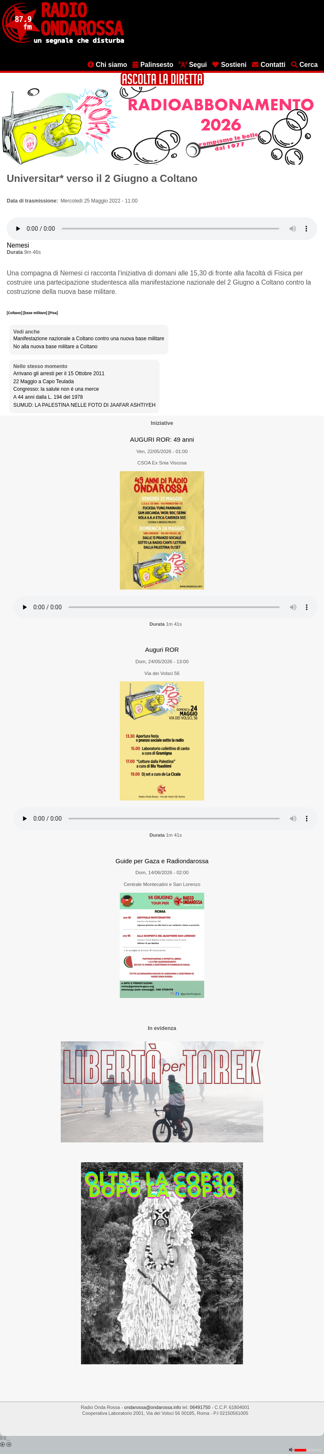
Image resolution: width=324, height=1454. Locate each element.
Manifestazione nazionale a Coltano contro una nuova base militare (89, 338)
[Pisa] (53, 313)
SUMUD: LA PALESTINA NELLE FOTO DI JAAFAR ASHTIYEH (85, 405)
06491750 (200, 1407)
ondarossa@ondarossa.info (152, 1407)
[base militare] (35, 313)
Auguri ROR (162, 649)
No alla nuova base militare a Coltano (55, 346)
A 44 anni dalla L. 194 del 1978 (48, 397)
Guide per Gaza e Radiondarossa (162, 861)
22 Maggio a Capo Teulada (44, 381)
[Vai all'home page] (63, 42)
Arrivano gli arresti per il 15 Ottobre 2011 (59, 373)
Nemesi (18, 245)
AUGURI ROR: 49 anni (162, 439)
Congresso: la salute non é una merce (56, 389)
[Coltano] (15, 313)
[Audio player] (162, 228)
